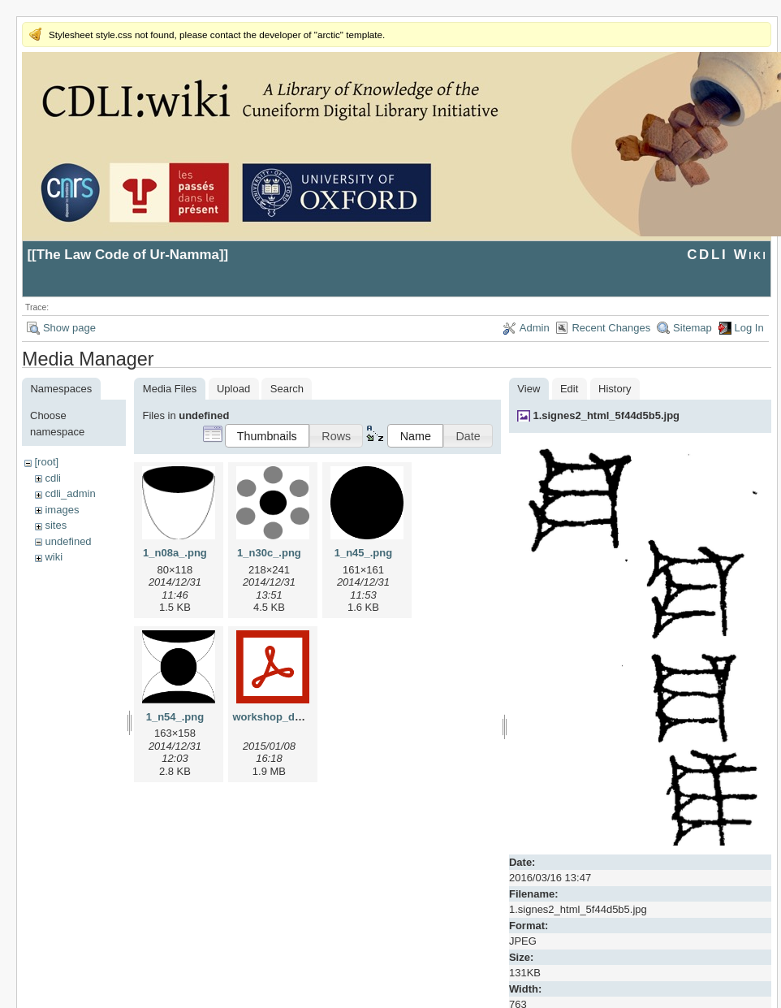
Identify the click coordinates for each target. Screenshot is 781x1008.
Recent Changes (611, 328)
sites (56, 525)
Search (287, 389)
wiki (54, 557)
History (614, 389)
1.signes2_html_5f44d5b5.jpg (606, 415)
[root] (46, 462)
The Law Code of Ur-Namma (128, 254)
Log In (749, 328)
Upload (233, 389)
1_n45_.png (363, 553)
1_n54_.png (175, 717)
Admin (535, 328)
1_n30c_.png (269, 553)
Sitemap (692, 328)
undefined (68, 541)
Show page (69, 328)
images (62, 510)
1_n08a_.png (175, 553)
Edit (569, 389)
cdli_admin (70, 493)
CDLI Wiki (727, 254)
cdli (53, 478)
